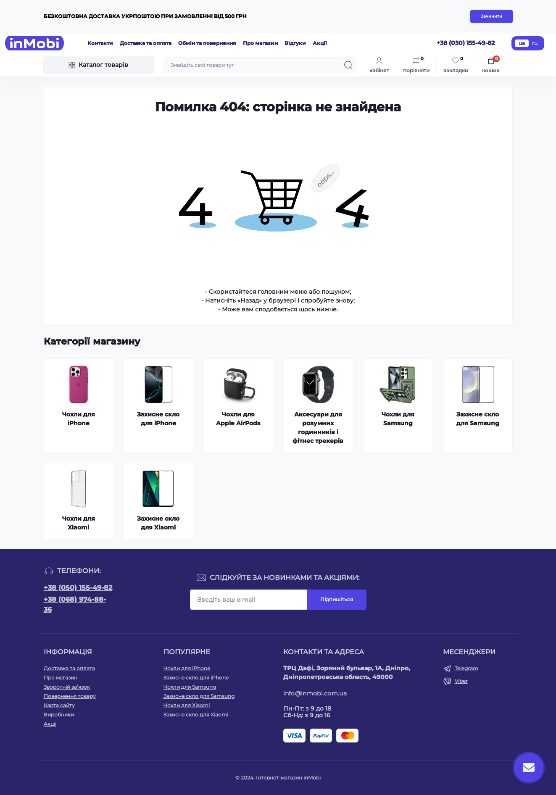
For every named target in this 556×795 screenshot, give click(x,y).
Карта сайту (59, 705)
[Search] (348, 65)
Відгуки (295, 43)
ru (535, 43)
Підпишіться (336, 599)
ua (522, 43)
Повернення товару (70, 696)
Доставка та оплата (145, 43)
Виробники (59, 714)
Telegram (466, 668)
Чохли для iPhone (186, 668)
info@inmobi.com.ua (315, 693)
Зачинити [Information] (491, 16)
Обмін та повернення (207, 43)
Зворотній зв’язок (67, 687)
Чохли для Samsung (189, 687)
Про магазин (260, 43)
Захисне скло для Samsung (199, 696)
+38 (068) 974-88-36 (75, 604)
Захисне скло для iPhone (196, 677)
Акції (320, 43)
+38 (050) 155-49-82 (78, 588)
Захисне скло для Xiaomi (195, 714)
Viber (461, 681)
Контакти (100, 43)
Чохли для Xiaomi (186, 705)
